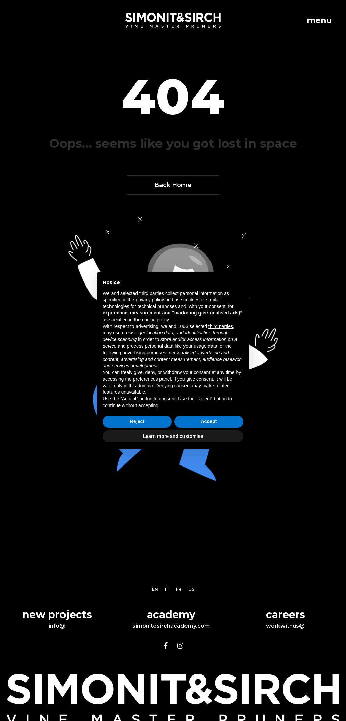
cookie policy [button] (155, 319)
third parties (220, 326)
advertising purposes (144, 352)
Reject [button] (137, 421)
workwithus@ (285, 626)
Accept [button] (209, 421)
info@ (57, 626)
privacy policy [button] (149, 299)
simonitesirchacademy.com (171, 626)
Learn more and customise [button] (173, 436)
